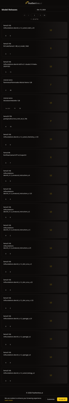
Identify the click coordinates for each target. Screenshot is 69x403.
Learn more (9, 400)
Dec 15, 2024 (51, 10)
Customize (50, 399)
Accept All (62, 399)
